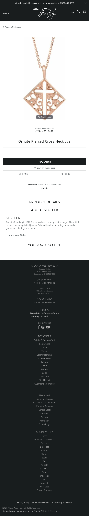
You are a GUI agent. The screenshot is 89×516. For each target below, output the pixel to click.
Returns (65, 174)
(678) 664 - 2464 (44, 298)
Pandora (44, 417)
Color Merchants (44, 354)
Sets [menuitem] (44, 479)
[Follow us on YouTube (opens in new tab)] (48, 327)
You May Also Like (44, 244)
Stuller (45, 347)
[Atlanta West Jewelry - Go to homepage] (45, 14)
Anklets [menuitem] (44, 465)
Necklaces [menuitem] (44, 486)
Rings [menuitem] (44, 436)
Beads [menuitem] (44, 457)
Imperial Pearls (44, 358)
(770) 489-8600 (44, 131)
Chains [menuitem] (44, 450)
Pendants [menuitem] (44, 483)
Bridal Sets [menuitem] (44, 475)
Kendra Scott (44, 409)
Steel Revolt (44, 380)
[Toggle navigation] (6, 11)
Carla (44, 372)
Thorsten (44, 376)
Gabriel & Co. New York (44, 340)
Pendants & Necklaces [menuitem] (44, 439)
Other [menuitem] (44, 472)
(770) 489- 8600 (44, 279)
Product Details (44, 201)
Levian (44, 365)
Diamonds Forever (44, 399)
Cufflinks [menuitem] (45, 468)
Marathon (44, 420)
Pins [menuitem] (44, 461)
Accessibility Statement (62, 502)
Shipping (23, 174)
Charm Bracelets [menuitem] (44, 490)
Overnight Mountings (44, 383)
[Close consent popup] (56, 511)
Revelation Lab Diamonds (44, 402)
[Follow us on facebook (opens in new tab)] (39, 327)
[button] (71, 12)
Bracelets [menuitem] (44, 446)
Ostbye (44, 369)
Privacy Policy (23, 502)
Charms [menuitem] (44, 454)
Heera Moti (44, 395)
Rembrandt (44, 344)
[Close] (85, 3)
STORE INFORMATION (44, 283)
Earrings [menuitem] (44, 443)
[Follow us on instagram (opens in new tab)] (42, 327)
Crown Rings (44, 424)
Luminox (44, 413)
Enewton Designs (44, 406)
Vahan (44, 351)
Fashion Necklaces (13, 27)
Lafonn (44, 362)
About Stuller (44, 209)
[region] (44, 78)
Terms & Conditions (40, 502)
